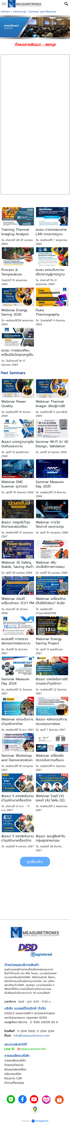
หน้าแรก (5, 12)
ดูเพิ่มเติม (35, 861)
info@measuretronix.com (32, 1035)
